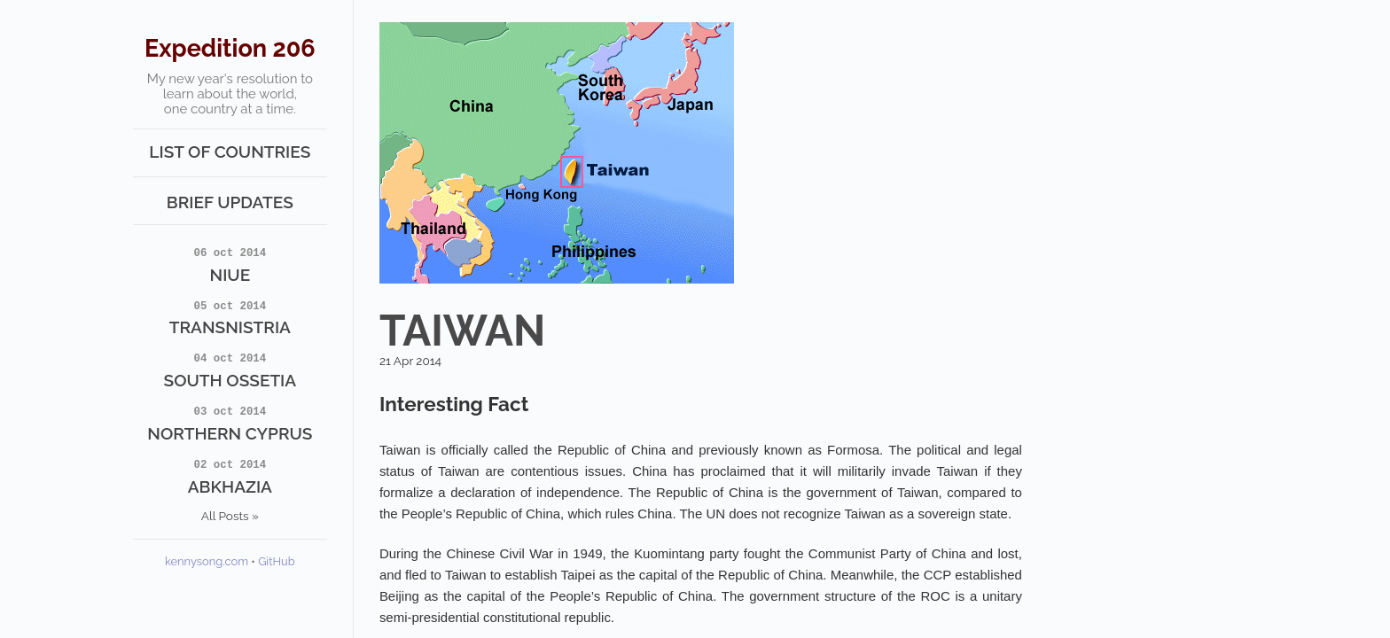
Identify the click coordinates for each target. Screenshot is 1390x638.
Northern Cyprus (230, 422)
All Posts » (230, 516)
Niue (230, 264)
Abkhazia (230, 475)
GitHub (276, 561)
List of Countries (229, 151)
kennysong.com (206, 561)
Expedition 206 (230, 48)
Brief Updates (230, 202)
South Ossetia (230, 369)
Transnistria (230, 317)
